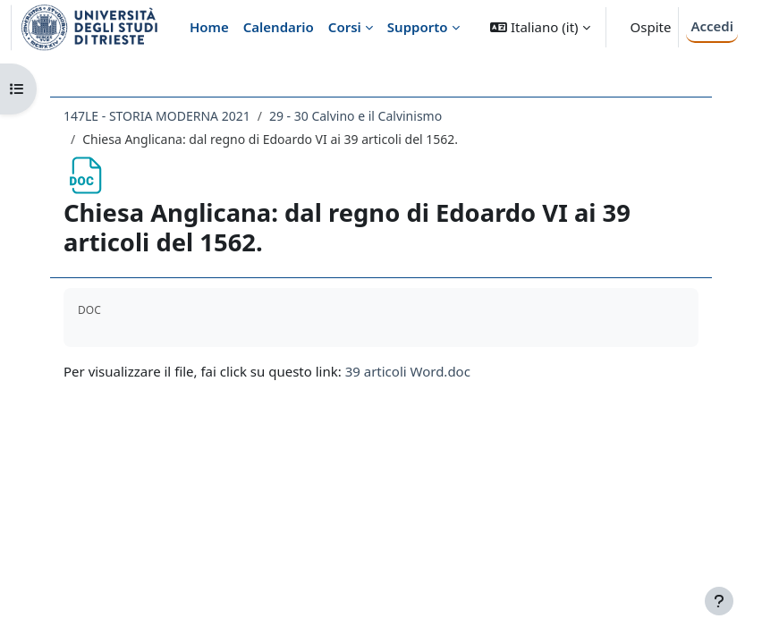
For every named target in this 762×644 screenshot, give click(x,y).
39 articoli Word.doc (407, 371)
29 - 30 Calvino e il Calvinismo (355, 115)
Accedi (711, 26)
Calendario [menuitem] (278, 27)
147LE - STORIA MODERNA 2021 (157, 115)
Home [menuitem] (209, 27)
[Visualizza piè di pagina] (719, 601)
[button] (539, 27)
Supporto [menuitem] (417, 27)
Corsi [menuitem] (344, 27)
